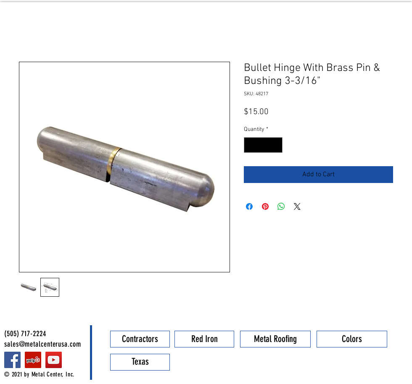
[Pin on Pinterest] (265, 206)
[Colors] (352, 339)
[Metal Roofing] (275, 339)
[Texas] (140, 362)
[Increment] (276, 145)
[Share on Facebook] (249, 206)
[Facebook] (12, 360)
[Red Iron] (204, 339)
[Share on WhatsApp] (281, 206)
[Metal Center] (33, 360)
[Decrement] (250, 145)
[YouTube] (53, 360)
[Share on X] (297, 206)
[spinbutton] (263, 145)
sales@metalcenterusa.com (42, 344)
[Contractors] (140, 339)
